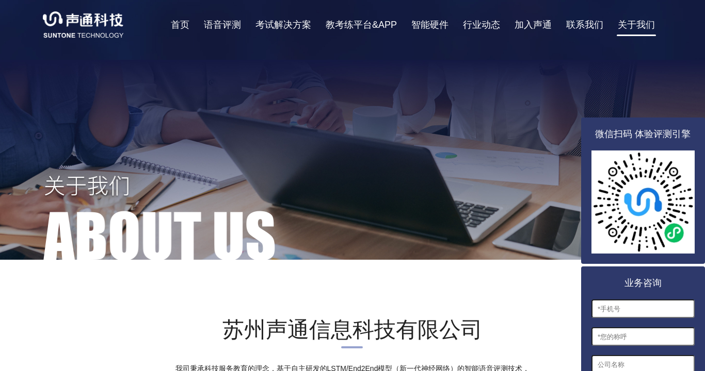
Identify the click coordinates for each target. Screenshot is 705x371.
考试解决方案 (283, 25)
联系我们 (584, 25)
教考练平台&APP (361, 25)
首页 (180, 25)
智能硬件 (429, 25)
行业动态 (481, 25)
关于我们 (636, 25)
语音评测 (222, 25)
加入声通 (533, 25)
